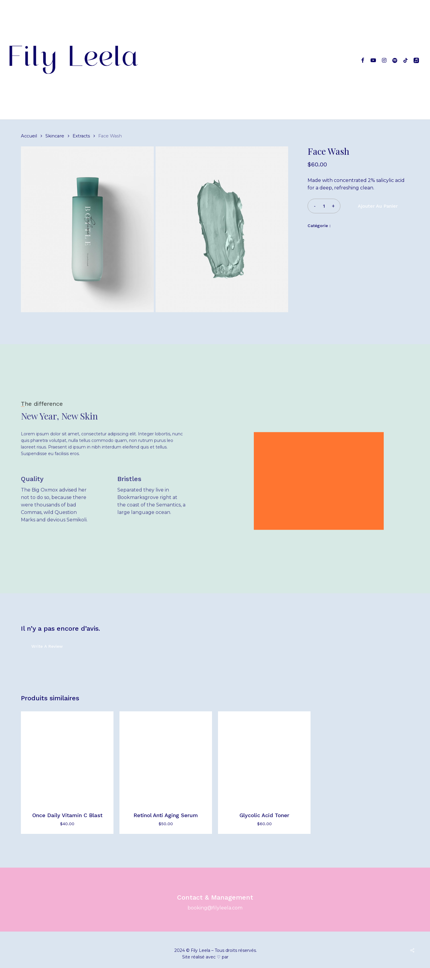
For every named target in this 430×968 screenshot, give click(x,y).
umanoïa (239, 957)
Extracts (81, 136)
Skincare (54, 136)
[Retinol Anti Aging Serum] (165, 757)
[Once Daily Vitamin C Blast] (67, 757)
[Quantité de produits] (324, 206)
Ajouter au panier (378, 206)
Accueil (29, 136)
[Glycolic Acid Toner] (264, 757)
